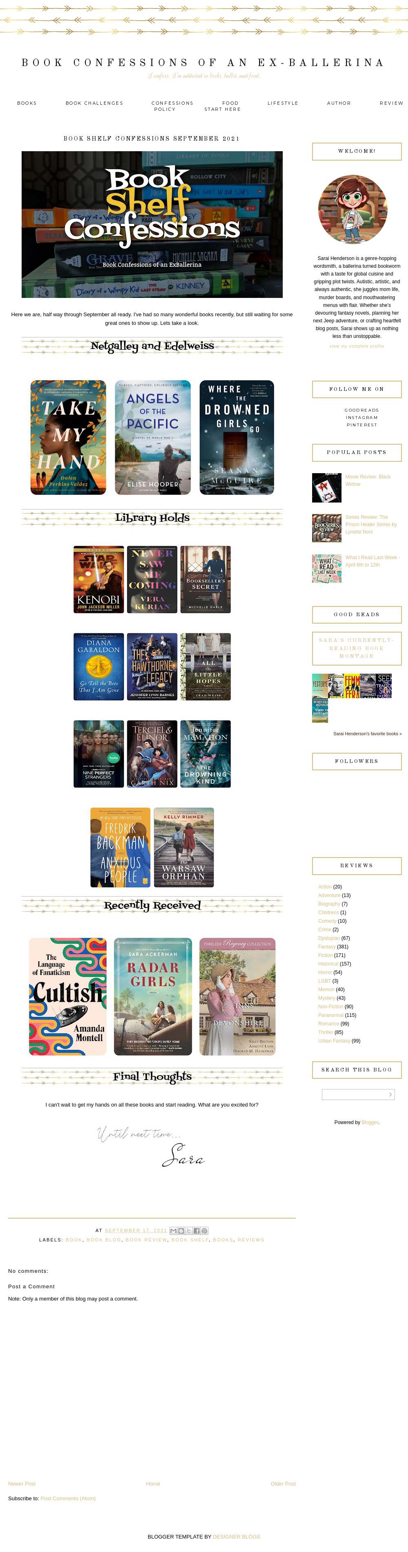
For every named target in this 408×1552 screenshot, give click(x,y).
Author (339, 103)
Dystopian (329, 938)
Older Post (283, 1484)
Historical (328, 964)
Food (230, 103)
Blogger (369, 1122)
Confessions (173, 103)
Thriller (325, 1032)
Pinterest (362, 425)
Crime (324, 930)
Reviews (251, 1239)
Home (153, 1484)
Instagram (362, 417)
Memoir (326, 989)
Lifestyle (285, 103)
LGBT (324, 981)
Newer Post (21, 1484)
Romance (328, 1024)
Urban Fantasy (334, 1041)
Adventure (329, 895)
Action (325, 887)
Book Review (146, 1239)
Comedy (327, 921)
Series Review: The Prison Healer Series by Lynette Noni (371, 524)
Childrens (328, 912)
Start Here (222, 109)
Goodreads (362, 410)
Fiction (325, 955)
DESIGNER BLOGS (236, 1537)
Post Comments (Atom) (68, 1498)
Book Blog (103, 1239)
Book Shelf (190, 1239)
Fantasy (327, 947)
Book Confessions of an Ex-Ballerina (204, 63)
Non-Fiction (330, 1007)
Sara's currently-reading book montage (357, 648)
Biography (329, 904)
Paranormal (331, 1015)
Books (27, 103)
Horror (325, 972)
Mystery (326, 998)
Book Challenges (95, 103)
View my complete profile (357, 346)
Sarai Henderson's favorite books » (367, 733)
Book (74, 1239)
